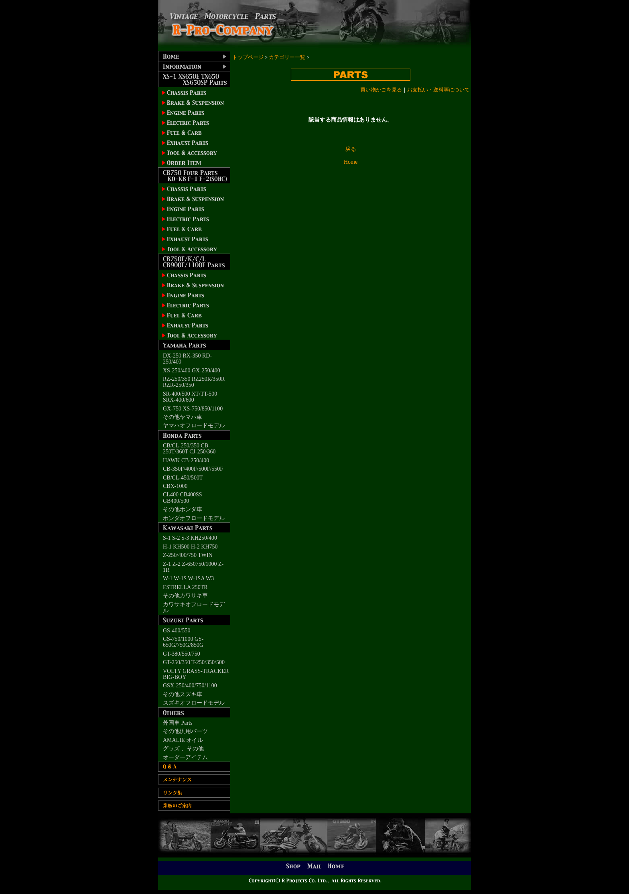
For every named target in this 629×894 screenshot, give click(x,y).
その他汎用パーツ (185, 731)
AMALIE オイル (183, 740)
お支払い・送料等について (438, 90)
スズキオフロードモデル (194, 703)
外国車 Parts (178, 723)
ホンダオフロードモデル (194, 518)
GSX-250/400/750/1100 (190, 686)
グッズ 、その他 (183, 749)
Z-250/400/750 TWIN (188, 555)
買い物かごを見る (381, 90)
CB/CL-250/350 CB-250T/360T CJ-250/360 (189, 449)
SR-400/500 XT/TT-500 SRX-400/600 (190, 397)
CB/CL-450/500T (183, 478)
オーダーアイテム (185, 757)
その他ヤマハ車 (182, 417)
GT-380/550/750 (181, 654)
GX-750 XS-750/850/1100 (193, 409)
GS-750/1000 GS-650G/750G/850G (183, 642)
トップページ (248, 57)
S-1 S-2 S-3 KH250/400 (190, 538)
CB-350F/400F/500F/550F (193, 469)
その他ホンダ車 (182, 509)
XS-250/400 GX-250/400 (191, 371)
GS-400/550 (176, 631)
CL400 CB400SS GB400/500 (182, 498)
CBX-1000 (175, 486)
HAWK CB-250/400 (186, 460)
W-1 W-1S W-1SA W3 (188, 578)
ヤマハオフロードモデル (194, 426)
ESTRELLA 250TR (185, 587)
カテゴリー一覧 (287, 57)
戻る (350, 149)
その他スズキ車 (182, 694)
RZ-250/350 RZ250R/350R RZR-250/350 (194, 382)
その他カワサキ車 (185, 596)
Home (350, 162)
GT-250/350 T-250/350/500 (194, 662)
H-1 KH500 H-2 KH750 (190, 547)
